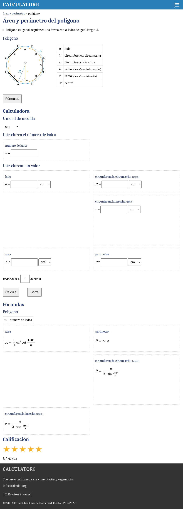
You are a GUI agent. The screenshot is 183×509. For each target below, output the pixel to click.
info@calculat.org (15, 486)
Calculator (21, 4)
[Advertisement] (46, 220)
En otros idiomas (17, 494)
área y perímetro (14, 13)
